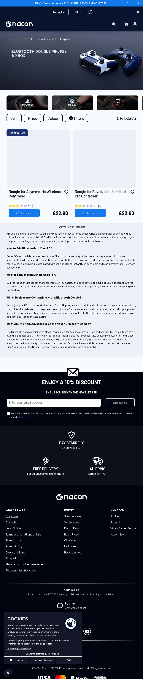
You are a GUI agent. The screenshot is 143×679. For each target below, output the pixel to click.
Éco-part (11, 558)
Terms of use (13, 540)
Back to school (73, 552)
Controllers (46, 39)
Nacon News (118, 534)
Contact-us (12, 522)
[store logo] (19, 24)
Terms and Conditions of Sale (23, 534)
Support (115, 522)
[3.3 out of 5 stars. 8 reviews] (38, 206)
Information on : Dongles (71, 226)
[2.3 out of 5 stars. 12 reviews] (104, 206)
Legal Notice (13, 528)
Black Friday (71, 534)
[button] (66, 191)
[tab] (76, 118)
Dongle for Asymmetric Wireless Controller (35, 193)
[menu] (71, 24)
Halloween (70, 546)
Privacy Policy (14, 546)
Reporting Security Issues (21, 570)
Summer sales (72, 516)
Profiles (114, 516)
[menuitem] (70, 16)
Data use (23, 417)
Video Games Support (123, 528)
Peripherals (27, 39)
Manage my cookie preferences (25, 564)
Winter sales (71, 522)
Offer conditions (15, 552)
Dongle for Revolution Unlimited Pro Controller (100, 193)
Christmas (70, 540)
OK (76, 12)
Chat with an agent (75, 607)
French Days (71, 528)
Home (11, 39)
